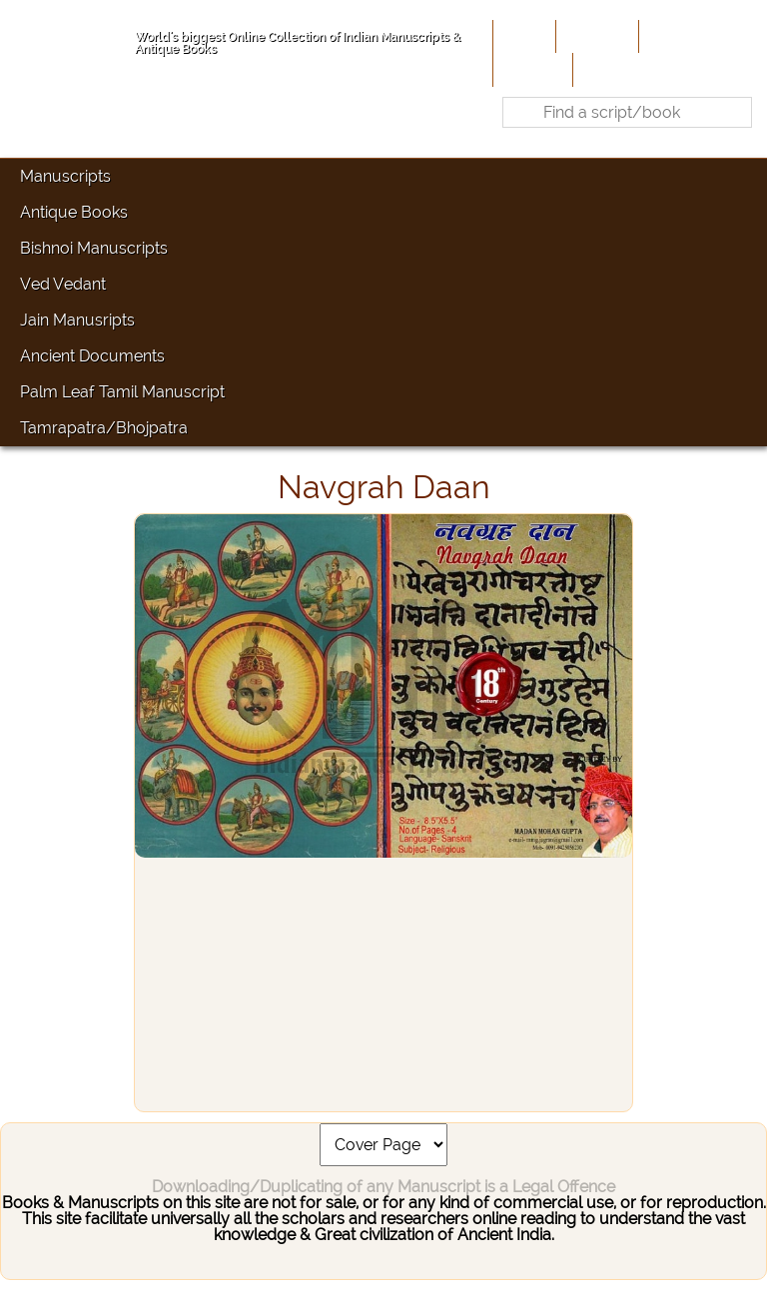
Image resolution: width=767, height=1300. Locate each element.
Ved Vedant (63, 284)
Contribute (682, 36)
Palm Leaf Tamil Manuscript (122, 391)
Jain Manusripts (77, 320)
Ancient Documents (92, 355)
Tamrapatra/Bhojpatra (104, 427)
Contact (607, 69)
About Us (595, 36)
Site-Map (530, 69)
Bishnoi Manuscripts (94, 248)
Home (522, 36)
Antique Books (74, 212)
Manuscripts (65, 176)
